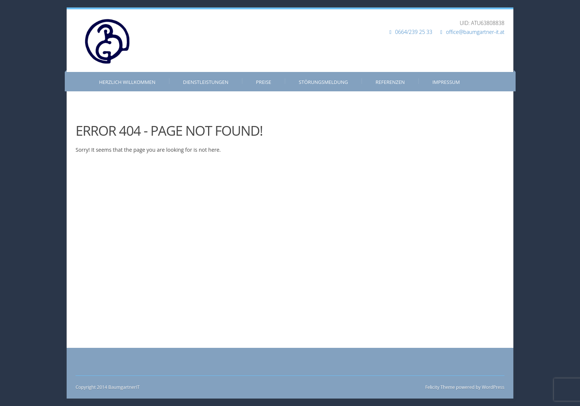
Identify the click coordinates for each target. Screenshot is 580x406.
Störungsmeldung (323, 82)
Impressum (446, 82)
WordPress (492, 387)
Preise (263, 82)
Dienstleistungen (206, 82)
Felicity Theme (440, 387)
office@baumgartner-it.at (475, 31)
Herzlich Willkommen (127, 82)
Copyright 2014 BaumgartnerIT (108, 387)
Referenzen (390, 82)
